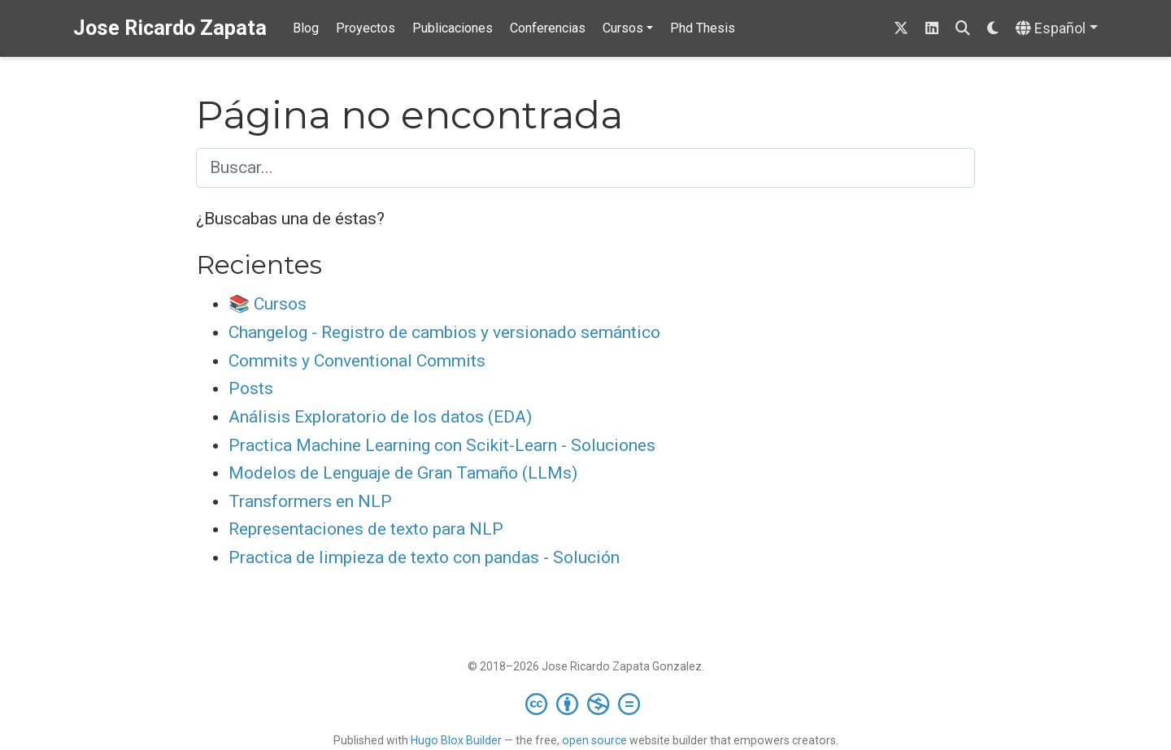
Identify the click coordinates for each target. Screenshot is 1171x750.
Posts (251, 388)
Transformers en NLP (310, 501)
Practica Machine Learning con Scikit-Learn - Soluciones (442, 445)
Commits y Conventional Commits (357, 361)
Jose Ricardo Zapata (170, 28)
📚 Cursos (268, 304)
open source (594, 740)
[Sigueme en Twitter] (901, 29)
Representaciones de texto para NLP (366, 529)
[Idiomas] (1057, 29)
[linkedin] (931, 29)
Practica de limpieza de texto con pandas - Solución (424, 557)
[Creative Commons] (585, 703)
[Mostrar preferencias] (993, 29)
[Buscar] (963, 29)
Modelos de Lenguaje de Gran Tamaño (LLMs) (403, 473)
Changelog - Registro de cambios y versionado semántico (444, 332)
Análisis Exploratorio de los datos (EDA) (380, 417)
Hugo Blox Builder (456, 740)
